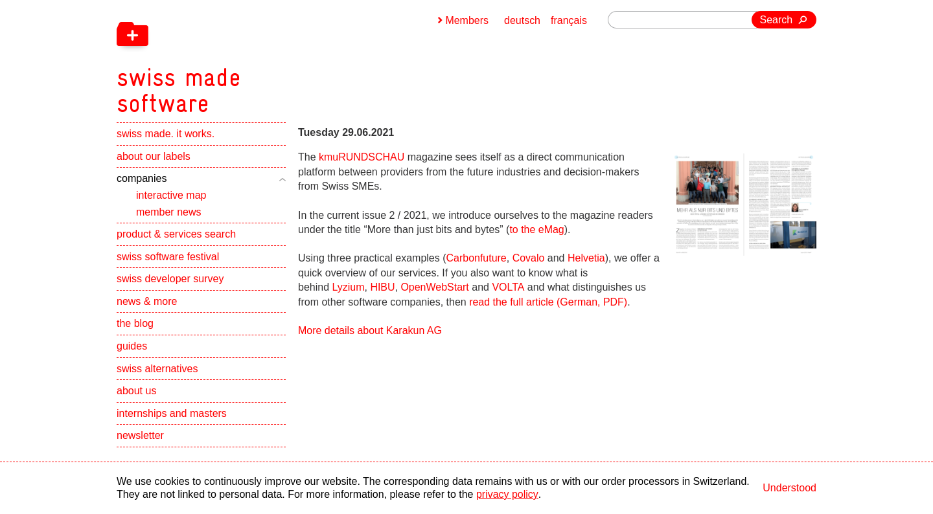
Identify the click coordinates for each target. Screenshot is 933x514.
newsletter (140, 435)
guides (132, 346)
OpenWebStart (435, 287)
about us (136, 391)
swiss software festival (168, 257)
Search (776, 19)
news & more (147, 301)
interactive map (171, 195)
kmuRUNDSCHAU (361, 156)
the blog (135, 324)
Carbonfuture (476, 257)
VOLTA (508, 287)
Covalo (529, 257)
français (569, 20)
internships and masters (172, 413)
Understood (789, 487)
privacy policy (507, 494)
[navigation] (246, 58)
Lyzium (348, 287)
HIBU (382, 287)
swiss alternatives (157, 369)
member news (168, 212)
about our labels (153, 156)
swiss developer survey (170, 279)
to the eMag (536, 229)
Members (467, 20)
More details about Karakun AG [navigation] (370, 330)
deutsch (522, 20)
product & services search (176, 234)
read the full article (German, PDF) (548, 301)
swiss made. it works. (165, 134)
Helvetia (586, 257)
